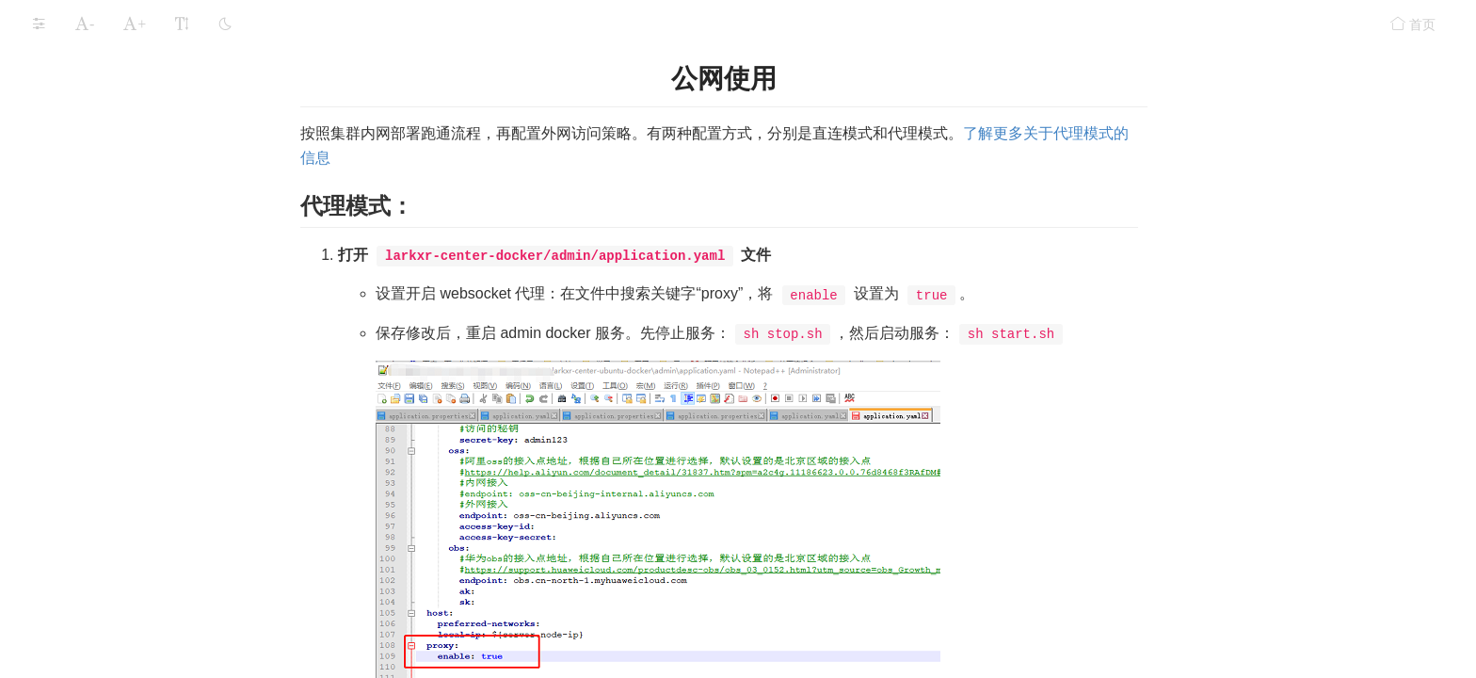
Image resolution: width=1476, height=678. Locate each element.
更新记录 (54, 622)
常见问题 (54, 585)
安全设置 (54, 549)
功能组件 (54, 512)
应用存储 (54, 475)
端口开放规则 (98, 164)
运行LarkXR (63, 438)
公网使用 (103, 314)
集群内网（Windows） (124, 89)
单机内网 (84, 14)
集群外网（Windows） (124, 127)
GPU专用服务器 (94, 397)
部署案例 (73, 360)
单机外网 (84, 51)
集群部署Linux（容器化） (141, 201)
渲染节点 (103, 276)
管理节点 (103, 239)
